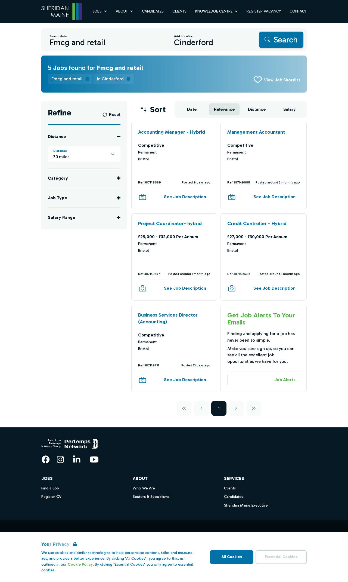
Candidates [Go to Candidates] (153, 11)
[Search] (281, 40)
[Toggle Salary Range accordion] (84, 217)
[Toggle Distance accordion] (84, 136)
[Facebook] (45, 459)
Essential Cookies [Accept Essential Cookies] (281, 557)
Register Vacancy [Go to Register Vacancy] (264, 11)
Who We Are (144, 488)
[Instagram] (60, 459)
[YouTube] (94, 459)
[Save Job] (142, 196)
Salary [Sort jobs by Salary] (289, 109)
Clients (230, 488)
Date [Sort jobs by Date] (192, 109)
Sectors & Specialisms (151, 496)
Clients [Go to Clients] (179, 11)
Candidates (233, 496)
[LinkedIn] (77, 459)
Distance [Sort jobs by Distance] (257, 109)
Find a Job (50, 488)
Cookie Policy (80, 564)
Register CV (51, 496)
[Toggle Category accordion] (84, 178)
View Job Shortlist (282, 79)
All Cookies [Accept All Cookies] (232, 557)
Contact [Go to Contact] (298, 11)
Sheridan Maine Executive (246, 505)
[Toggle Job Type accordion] (84, 197)
